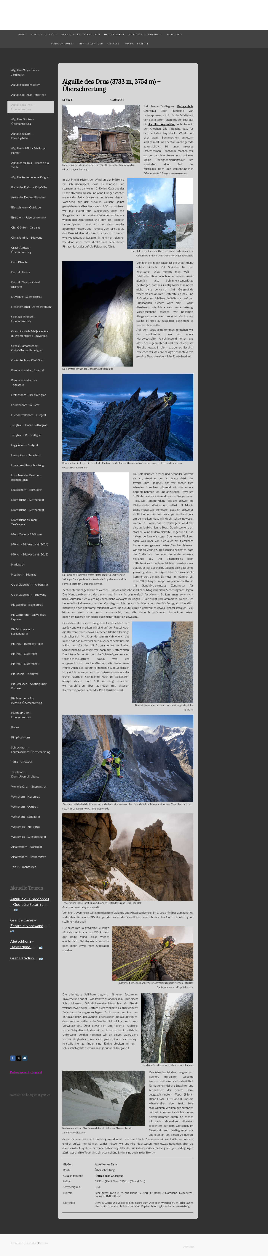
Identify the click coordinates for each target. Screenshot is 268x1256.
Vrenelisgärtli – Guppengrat (28, 786)
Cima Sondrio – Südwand (26, 237)
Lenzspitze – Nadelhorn (26, 455)
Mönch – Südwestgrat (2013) (29, 554)
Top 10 (128, 43)
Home (22, 34)
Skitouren (174, 34)
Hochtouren (114, 34)
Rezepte (143, 43)
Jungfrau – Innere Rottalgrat (29, 425)
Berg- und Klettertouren (80, 34)
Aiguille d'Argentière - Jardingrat (25, 72)
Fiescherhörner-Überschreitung (31, 306)
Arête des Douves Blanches (28, 197)
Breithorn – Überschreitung (28, 217)
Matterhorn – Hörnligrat (26, 489)
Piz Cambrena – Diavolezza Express (28, 617)
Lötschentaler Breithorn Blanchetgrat (26, 477)
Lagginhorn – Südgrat (24, 445)
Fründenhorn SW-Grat (25, 405)
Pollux (15, 727)
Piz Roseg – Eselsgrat (24, 673)
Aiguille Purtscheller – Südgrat (30, 177)
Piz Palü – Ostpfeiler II (25, 663)
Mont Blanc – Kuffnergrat (27, 499)
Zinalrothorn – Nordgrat (26, 846)
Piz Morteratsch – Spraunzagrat (22, 631)
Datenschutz (31, 1242)
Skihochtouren (63, 43)
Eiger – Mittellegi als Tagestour (24, 382)
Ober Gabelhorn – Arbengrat (29, 584)
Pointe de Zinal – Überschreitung (21, 715)
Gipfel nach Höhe (44, 34)
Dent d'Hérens (20, 272)
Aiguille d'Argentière (161, 124)
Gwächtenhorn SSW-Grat (27, 360)
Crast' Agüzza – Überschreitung (21, 250)
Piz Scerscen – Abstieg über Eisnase (29, 686)
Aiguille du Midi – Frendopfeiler (22, 136)
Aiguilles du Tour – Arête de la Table (30, 165)
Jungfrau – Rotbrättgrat (26, 435)
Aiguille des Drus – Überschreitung (23, 107)
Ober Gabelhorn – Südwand (28, 594)
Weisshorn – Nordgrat (25, 796)
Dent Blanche (19, 262)
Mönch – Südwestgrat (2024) (29, 544)
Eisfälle (113, 43)
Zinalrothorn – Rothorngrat (28, 856)
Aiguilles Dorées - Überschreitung (22, 121)
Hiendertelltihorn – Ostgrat (28, 415)
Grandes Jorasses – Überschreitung (23, 319)
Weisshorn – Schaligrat (25, 816)
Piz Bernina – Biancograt (27, 604)
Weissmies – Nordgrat (25, 826)
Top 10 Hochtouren (23, 866)
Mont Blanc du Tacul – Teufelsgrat (25, 522)
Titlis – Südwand (21, 762)
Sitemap (43, 1242)
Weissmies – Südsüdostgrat (28, 836)
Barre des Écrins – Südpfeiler (29, 187)
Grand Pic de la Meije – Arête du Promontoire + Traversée (29, 333)
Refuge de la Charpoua (109, 1175)
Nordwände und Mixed (145, 34)
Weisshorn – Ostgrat (24, 806)
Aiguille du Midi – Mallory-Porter (28, 150)
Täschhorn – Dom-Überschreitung (25, 774)
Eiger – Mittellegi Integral (27, 370)
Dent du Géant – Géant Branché (25, 284)
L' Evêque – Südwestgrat (26, 296)
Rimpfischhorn (20, 737)
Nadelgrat (17, 564)
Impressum (17, 1242)
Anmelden (188, 1246)
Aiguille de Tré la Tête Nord (28, 94)
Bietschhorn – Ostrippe (26, 207)
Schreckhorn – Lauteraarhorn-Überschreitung (30, 750)
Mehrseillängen (91, 43)
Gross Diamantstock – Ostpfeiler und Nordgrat (26, 348)
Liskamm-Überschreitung (27, 465)
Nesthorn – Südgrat (23, 574)
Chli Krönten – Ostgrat (25, 227)
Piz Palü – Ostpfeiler (24, 653)
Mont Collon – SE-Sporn (26, 534)
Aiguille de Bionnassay (25, 84)
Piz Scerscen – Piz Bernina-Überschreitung (26, 700)
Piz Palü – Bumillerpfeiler (27, 643)
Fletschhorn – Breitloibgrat (28, 394)
